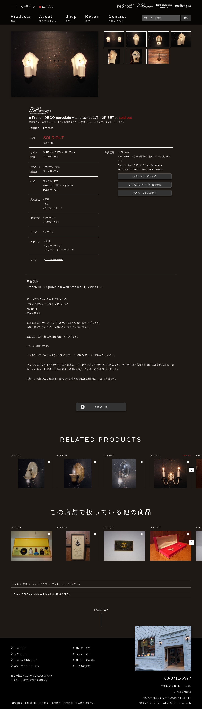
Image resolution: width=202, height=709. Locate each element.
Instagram (17, 703)
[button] (191, 469)
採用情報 (56, 703)
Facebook (31, 703)
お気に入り (46, 6)
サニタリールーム (54, 259)
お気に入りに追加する (144, 176)
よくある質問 (83, 666)
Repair (92, 18)
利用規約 (68, 703)
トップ (15, 584)
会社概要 (44, 703)
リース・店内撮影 (85, 660)
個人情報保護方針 (85, 703)
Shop (71, 18)
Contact (117, 18)
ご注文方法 (20, 648)
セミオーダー (83, 654)
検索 (186, 18)
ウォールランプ (53, 245)
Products (21, 18)
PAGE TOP (101, 618)
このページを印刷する (144, 193)
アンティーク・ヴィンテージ (59, 250)
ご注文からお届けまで (25, 660)
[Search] (161, 18)
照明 (47, 241)
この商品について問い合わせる (144, 184)
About (48, 18)
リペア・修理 (83, 648)
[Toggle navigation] (14, 6)
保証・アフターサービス (27, 666)
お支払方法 (20, 654)
